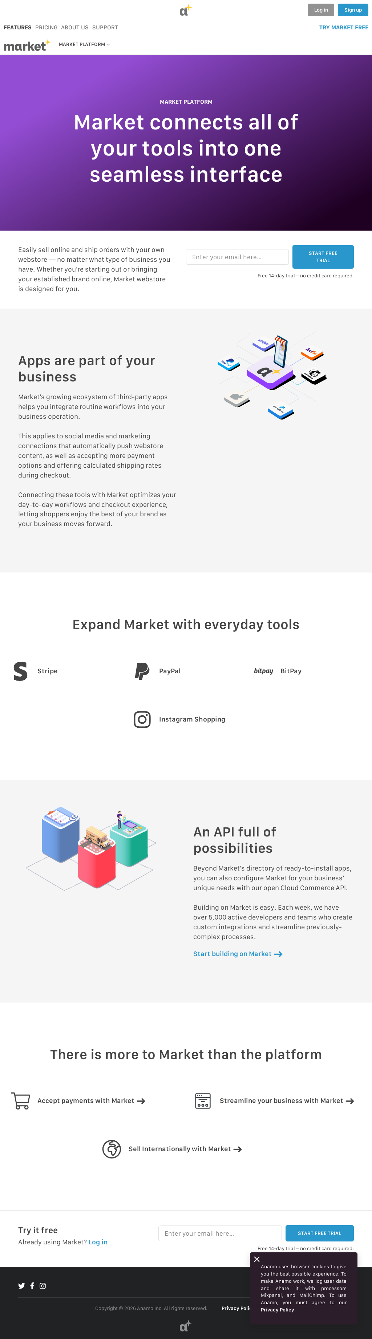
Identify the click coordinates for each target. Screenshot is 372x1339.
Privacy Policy (238, 1308)
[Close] (256, 1259)
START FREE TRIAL (323, 256)
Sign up (353, 10)
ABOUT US (75, 27)
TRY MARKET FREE (343, 27)
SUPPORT (105, 27)
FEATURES (18, 27)
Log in (321, 10)
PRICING (46, 27)
